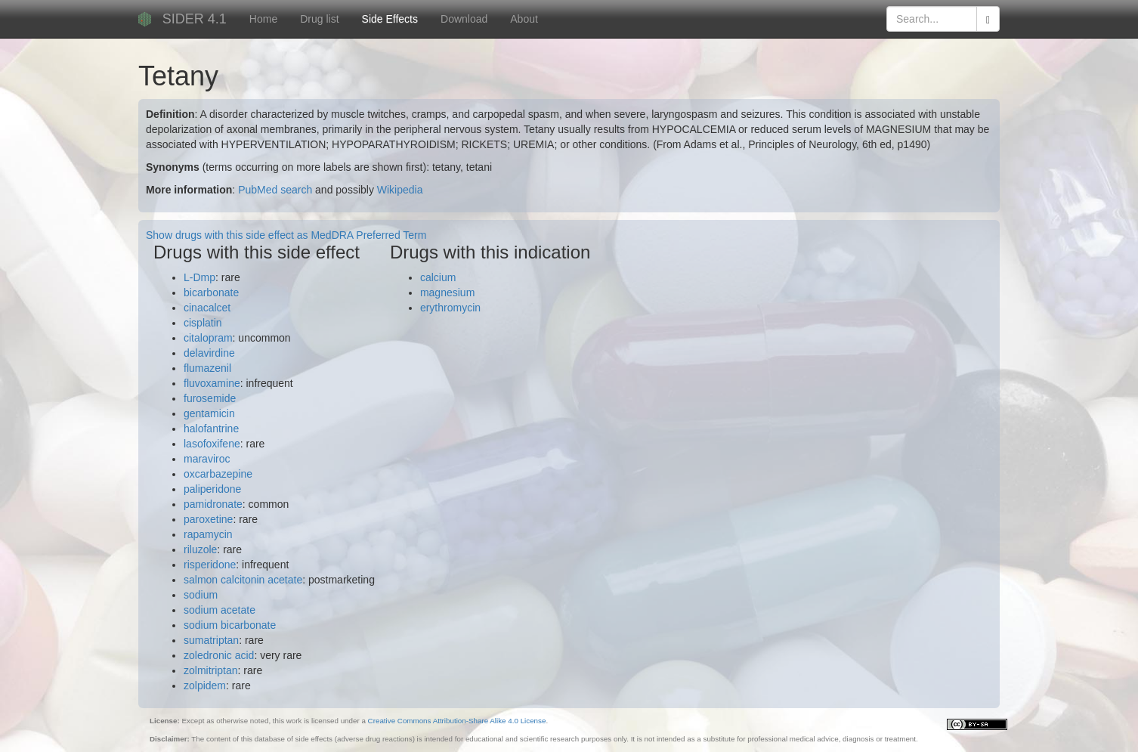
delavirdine (209, 353)
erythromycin (450, 308)
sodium (201, 595)
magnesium (447, 292)
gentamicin (209, 413)
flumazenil (207, 368)
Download (464, 19)
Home (263, 19)
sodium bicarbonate (230, 625)
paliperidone (212, 489)
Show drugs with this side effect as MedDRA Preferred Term (286, 235)
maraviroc (207, 459)
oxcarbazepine (218, 474)
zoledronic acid (219, 655)
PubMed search (275, 190)
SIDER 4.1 (194, 18)
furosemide (210, 398)
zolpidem (205, 685)
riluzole (200, 549)
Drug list (319, 19)
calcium (438, 277)
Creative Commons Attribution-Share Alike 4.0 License (457, 720)
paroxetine (208, 519)
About (524, 19)
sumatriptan (211, 640)
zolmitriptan (211, 670)
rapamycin (208, 534)
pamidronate (213, 504)
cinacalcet (207, 308)
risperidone (210, 565)
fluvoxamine (212, 383)
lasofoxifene (212, 444)
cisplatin (203, 323)
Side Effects (390, 19)
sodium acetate (219, 610)
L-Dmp (199, 277)
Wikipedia (400, 190)
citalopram (208, 338)
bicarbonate (211, 292)
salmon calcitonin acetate (243, 580)
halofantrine (211, 428)
